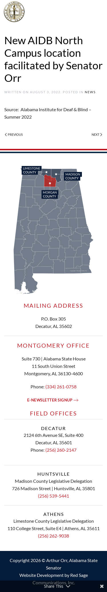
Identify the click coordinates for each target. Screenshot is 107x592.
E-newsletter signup (49, 400)
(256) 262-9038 (53, 535)
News (90, 92)
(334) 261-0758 (60, 386)
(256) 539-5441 (53, 495)
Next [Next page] (97, 134)
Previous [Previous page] (14, 134)
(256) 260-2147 (60, 450)
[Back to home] (54, 11)
